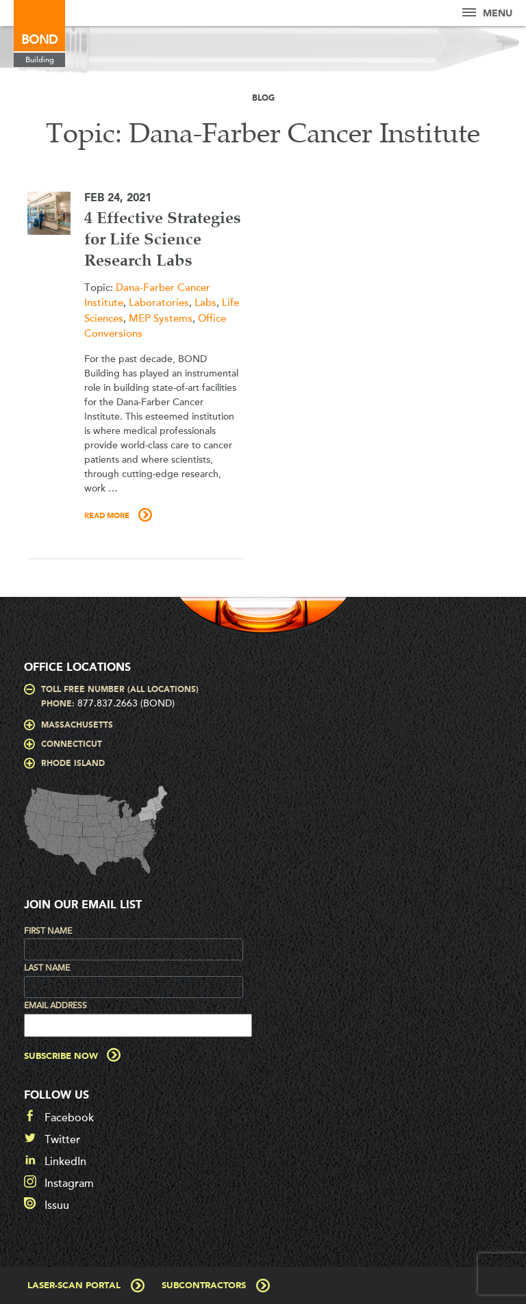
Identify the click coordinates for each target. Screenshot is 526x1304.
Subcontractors (204, 1285)
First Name (48, 931)
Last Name (47, 968)
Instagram (69, 1183)
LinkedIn (65, 1161)
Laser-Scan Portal (74, 1285)
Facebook (69, 1118)
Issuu (57, 1205)
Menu (487, 13)
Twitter (62, 1140)
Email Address (55, 1005)
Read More (106, 516)
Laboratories (159, 302)
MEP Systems (160, 318)
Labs (205, 302)
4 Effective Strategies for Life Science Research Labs (162, 240)
